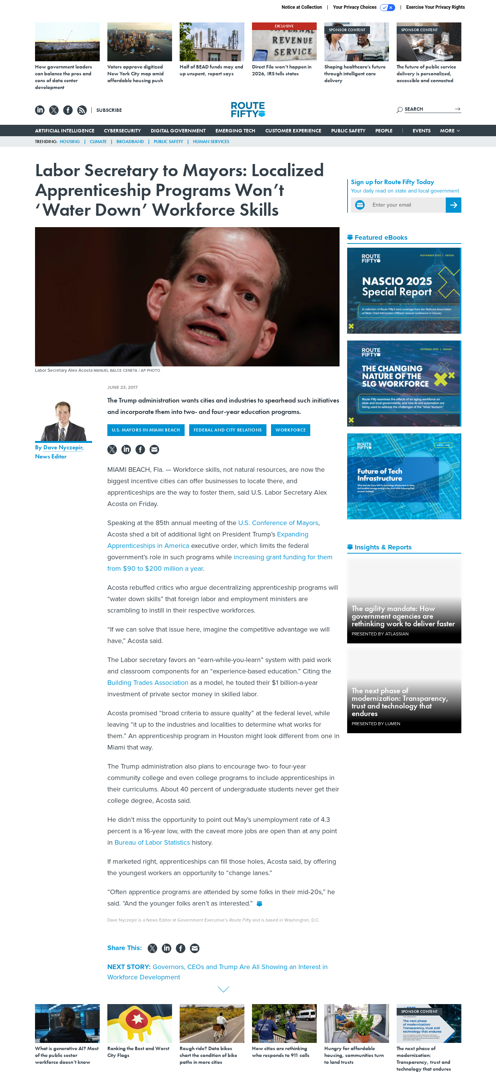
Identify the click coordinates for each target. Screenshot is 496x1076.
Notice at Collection (302, 7)
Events (422, 130)
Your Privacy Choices (364, 7)
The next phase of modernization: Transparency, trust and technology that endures (400, 702)
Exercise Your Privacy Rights (435, 7)
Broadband (130, 141)
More (450, 130)
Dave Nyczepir (62, 447)
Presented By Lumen (376, 723)
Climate (98, 141)
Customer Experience (293, 130)
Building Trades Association (147, 683)
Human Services (211, 141)
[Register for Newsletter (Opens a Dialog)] (453, 205)
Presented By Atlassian (380, 633)
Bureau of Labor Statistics (152, 842)
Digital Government (178, 130)
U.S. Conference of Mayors (278, 523)
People (383, 130)
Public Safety (348, 130)
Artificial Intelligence (64, 130)
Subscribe (109, 110)
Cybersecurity (122, 130)
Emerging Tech (235, 130)
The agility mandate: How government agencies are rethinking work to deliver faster (403, 616)
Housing (70, 141)
